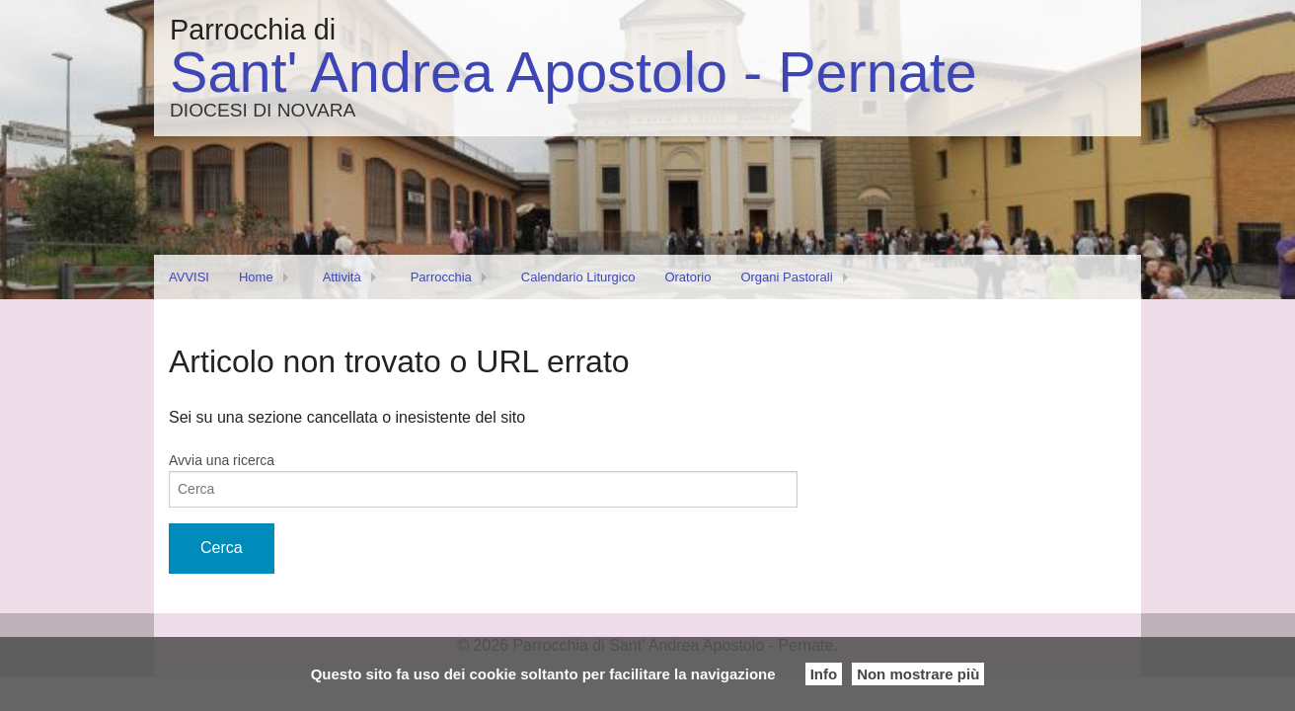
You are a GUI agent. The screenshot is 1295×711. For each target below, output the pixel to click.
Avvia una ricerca (221, 460)
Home (256, 277)
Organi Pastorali (786, 277)
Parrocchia (441, 277)
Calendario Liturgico (578, 277)
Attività (342, 277)
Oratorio (687, 277)
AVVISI (189, 277)
